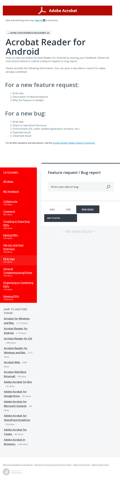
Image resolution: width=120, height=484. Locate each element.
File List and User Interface (13, 247)
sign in (38, 20)
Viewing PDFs (11, 296)
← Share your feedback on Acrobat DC (29, 32)
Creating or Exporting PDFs (16, 223)
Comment (9, 211)
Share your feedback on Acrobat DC (18, 465)
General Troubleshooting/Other (17, 270)
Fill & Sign (9, 259)
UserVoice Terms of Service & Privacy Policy (53, 465)
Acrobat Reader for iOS (18, 338)
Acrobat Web (12, 362)
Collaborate (10, 201)
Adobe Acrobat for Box (18, 382)
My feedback (11, 191)
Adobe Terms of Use (81, 465)
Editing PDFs (10, 235)
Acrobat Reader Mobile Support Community (73, 143)
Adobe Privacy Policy (100, 465)
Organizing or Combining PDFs (18, 284)
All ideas (8, 181)
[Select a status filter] (61, 218)
